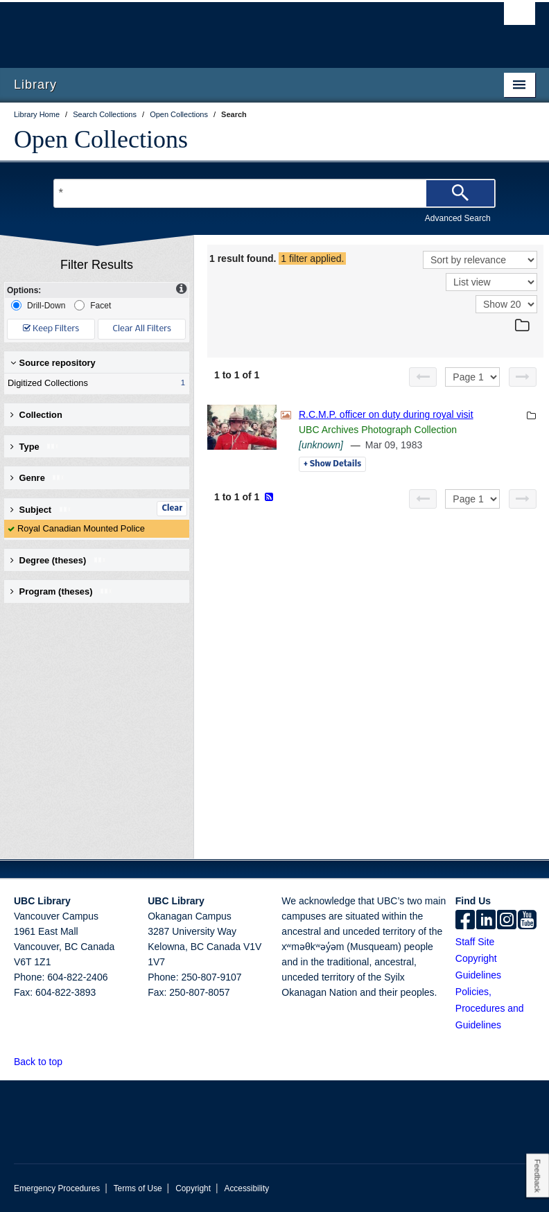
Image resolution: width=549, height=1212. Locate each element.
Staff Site (475, 941)
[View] (491, 282)
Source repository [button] (53, 363)
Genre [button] (37, 478)
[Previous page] (423, 377)
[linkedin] (486, 920)
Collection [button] (36, 415)
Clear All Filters (142, 328)
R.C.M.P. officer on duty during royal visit (386, 414)
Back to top (45, 1061)
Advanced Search (458, 218)
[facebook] (465, 920)
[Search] (460, 193)
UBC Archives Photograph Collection (378, 429)
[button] (70, 1061)
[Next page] (523, 377)
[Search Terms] (274, 193)
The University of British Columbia (235, 28)
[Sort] (480, 260)
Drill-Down (38, 305)
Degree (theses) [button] (58, 560)
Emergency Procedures (57, 1188)
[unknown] (321, 444)
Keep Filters (51, 328)
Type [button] (35, 446)
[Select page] (472, 377)
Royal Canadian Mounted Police (81, 528)
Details (332, 464)
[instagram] (506, 920)
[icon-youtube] (527, 920)
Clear (172, 508)
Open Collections (101, 139)
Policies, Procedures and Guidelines (489, 1008)
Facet (92, 305)
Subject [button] (41, 509)
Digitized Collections (93, 383)
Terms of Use (138, 1188)
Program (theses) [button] (61, 591)
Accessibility (246, 1188)
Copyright (193, 1188)
